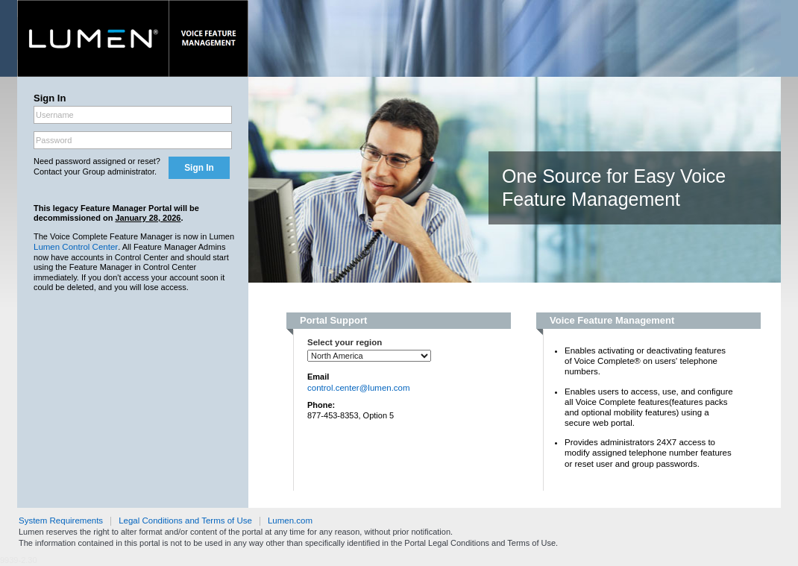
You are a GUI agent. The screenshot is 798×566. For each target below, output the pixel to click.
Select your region (344, 342)
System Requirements (61, 520)
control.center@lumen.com (358, 387)
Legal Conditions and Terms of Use (185, 520)
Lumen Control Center (76, 246)
